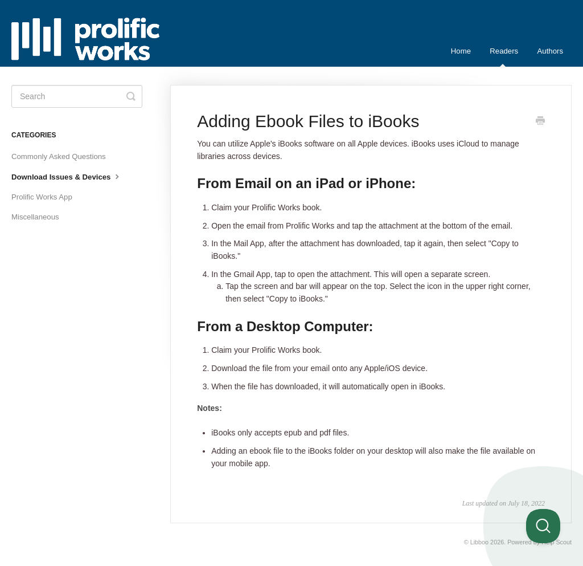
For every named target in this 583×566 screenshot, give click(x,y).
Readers (504, 57)
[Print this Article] (540, 122)
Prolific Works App (41, 197)
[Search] (76, 96)
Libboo (479, 542)
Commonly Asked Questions (58, 156)
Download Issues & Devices (66, 176)
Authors (550, 51)
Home (461, 51)
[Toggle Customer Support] (543, 526)
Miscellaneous (35, 217)
